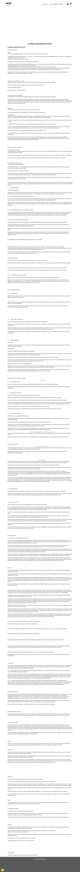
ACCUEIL (45, 4)
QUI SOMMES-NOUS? (56, 4)
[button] (2, 870)
